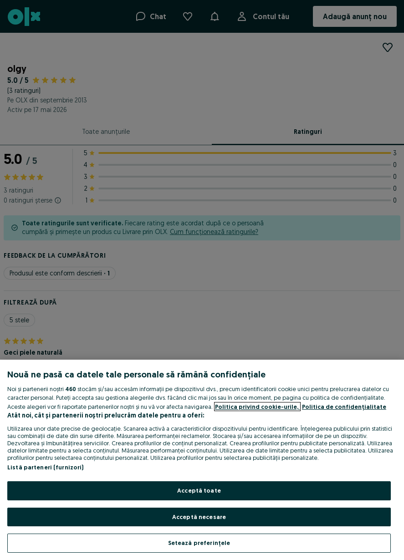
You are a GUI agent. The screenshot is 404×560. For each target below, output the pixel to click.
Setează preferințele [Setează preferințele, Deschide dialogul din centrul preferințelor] (199, 542)
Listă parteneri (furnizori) (45, 467)
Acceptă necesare (199, 516)
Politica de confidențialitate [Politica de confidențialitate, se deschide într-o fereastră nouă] (344, 406)
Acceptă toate (199, 490)
